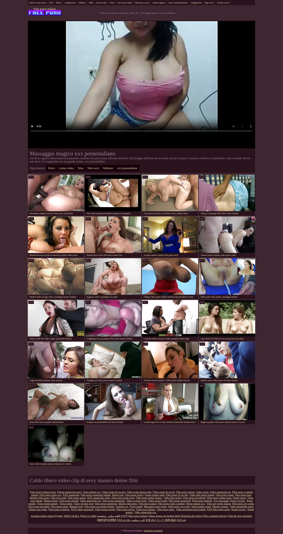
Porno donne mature (47, 503)
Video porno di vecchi (164, 492)
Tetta (112, 2)
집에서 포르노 (72, 516)
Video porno (202, 492)
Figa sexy (209, 2)
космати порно (39, 516)
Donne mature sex (195, 503)
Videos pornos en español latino (164, 516)
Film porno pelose (125, 509)
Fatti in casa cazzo (38, 2)
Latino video (66, 168)
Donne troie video (38, 509)
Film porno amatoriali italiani (95, 495)
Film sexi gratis (58, 498)
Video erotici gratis (157, 500)
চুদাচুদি (124, 516)
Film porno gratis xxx (51, 495)
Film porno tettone (185, 492)
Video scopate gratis (136, 500)
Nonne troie (118, 495)
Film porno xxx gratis (179, 506)
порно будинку (55, 516)
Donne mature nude (155, 495)
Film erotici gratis (225, 495)
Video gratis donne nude (139, 492)
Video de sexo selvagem (240, 516)
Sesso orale (101, 2)
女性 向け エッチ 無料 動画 (160, 520)
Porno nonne (66, 503)
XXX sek (181, 520)
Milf (91, 2)
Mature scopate (220, 506)
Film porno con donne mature (99, 506)
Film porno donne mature (149, 498)
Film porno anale (59, 506)
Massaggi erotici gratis (155, 506)
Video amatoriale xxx (145, 512)
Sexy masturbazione (178, 2)
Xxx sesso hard (124, 2)
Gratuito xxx (122, 506)
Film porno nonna (77, 498)
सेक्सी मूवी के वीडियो (106, 520)
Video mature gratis (201, 506)
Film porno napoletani (106, 503)
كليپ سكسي (138, 520)
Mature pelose (51, 500)
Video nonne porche (105, 509)
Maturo (82, 2)
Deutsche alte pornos (191, 516)
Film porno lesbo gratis (123, 498)
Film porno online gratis (219, 498)
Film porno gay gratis (243, 503)
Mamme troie (76, 506)
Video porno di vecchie (113, 492)
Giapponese (70, 2)
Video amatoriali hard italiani (191, 509)
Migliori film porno (39, 498)
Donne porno (239, 498)
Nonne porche (238, 509)
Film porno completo (59, 509)
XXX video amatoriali (82, 509)
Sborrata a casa (142, 2)
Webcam (108, 168)
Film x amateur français (215, 516)
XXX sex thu (123, 520)
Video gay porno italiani (218, 503)
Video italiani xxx (92, 492)
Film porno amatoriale (114, 500)
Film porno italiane (45, 8)
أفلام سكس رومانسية (108, 516)
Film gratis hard (243, 495)
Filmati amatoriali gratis (69, 492)
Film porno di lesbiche (194, 498)
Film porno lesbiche (202, 500)
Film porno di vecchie (177, 495)
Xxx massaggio (221, 500)
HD (51, 2)
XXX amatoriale (71, 495)
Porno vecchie (237, 500)
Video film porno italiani (201, 495)
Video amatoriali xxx (90, 500)
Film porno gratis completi (171, 503)
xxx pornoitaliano (127, 168)
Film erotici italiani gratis (43, 492)
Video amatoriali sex (220, 492)
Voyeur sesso (223, 2)
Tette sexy (93, 168)
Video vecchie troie (83, 503)
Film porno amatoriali (180, 500)
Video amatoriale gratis (242, 506)
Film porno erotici (134, 495)
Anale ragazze (159, 2)
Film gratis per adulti (39, 506)
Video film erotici (173, 498)
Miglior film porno (128, 503)
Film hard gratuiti (148, 503)
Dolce (59, 2)
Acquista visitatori (153, 530)
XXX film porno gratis (218, 509)
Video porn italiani (146, 509)
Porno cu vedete (88, 516)
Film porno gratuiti (69, 500)
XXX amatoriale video (98, 498)
